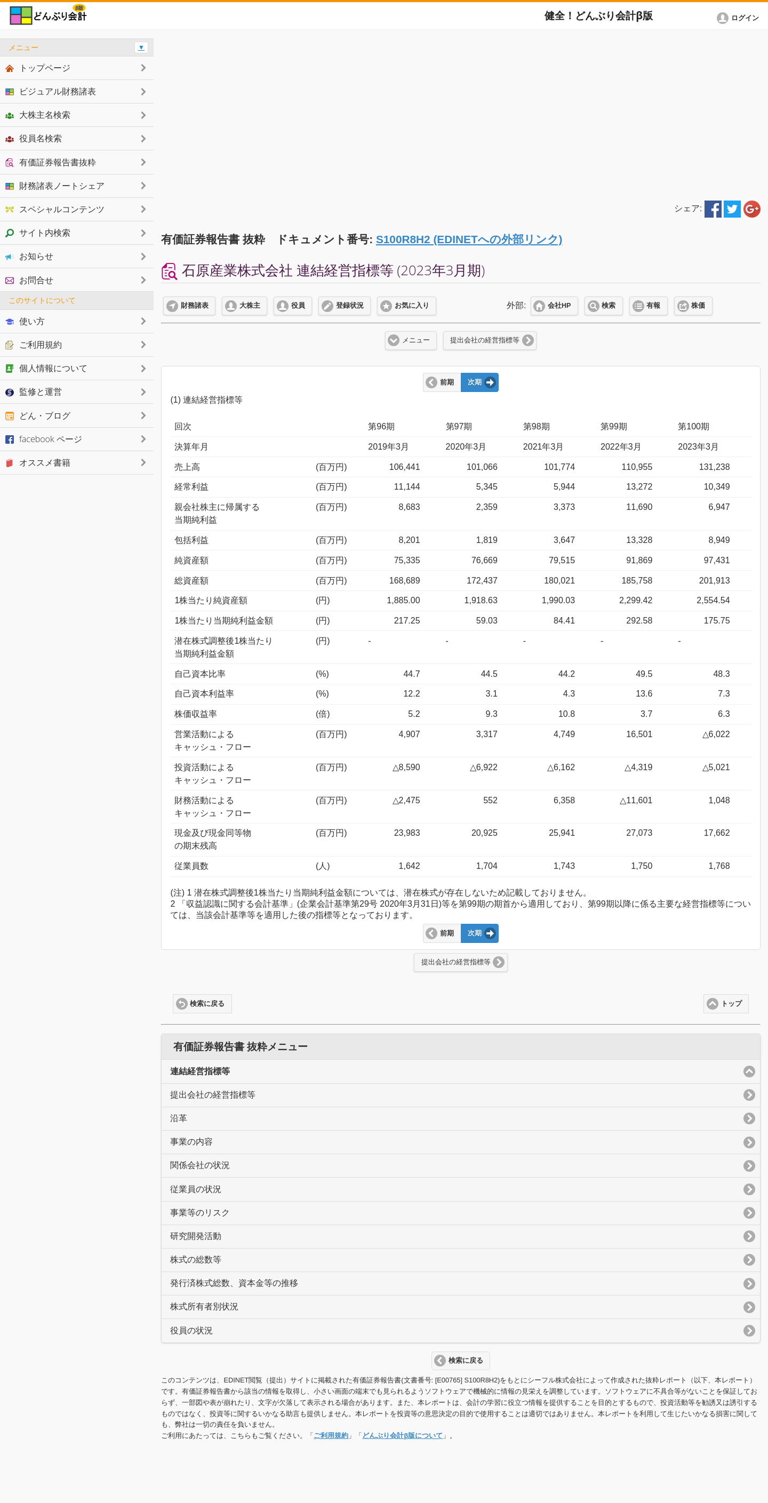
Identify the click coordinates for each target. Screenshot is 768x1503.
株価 (698, 305)
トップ (731, 1004)
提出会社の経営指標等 (484, 340)
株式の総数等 (195, 1259)
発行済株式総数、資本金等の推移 (234, 1283)
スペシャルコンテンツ (55, 209)
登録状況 (350, 305)
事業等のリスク (200, 1212)
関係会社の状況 (200, 1165)
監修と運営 (33, 391)
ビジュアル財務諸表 (50, 91)
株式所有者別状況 (204, 1306)
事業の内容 (191, 1141)
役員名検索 (33, 138)
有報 (653, 305)
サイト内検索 (37, 232)
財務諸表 (195, 305)
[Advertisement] (461, 113)
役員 (298, 305)
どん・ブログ (37, 415)
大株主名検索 (37, 115)
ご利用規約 (331, 1436)
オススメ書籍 (37, 462)
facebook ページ (43, 439)
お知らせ (29, 256)
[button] (739, 18)
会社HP (559, 305)
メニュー (416, 340)
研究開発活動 (195, 1236)
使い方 (25, 321)
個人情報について (46, 368)
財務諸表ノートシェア (55, 185)
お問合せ (29, 280)
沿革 (178, 1118)
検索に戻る (207, 1004)
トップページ (37, 68)
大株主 (249, 305)
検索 (608, 305)
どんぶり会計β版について (402, 1436)
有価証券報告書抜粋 (50, 162)
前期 (447, 382)
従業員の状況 (195, 1189)
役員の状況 (191, 1330)
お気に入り (412, 305)
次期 (475, 382)
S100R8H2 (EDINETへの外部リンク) (469, 239)
